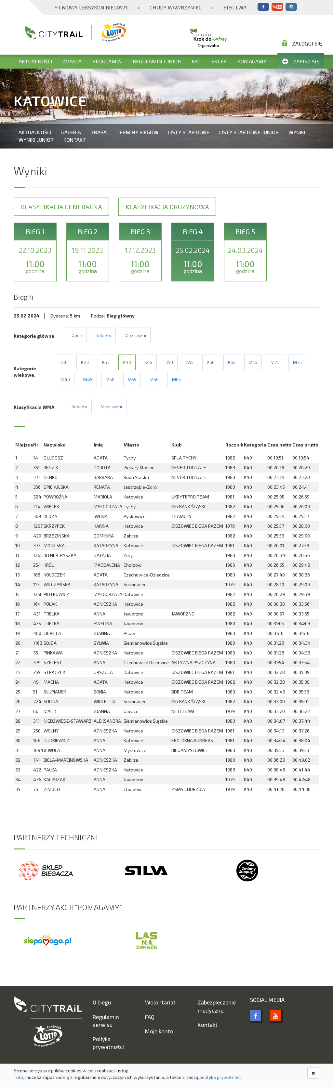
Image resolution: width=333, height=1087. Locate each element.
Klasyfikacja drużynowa (167, 207)
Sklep (219, 61)
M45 (87, 379)
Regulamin (107, 61)
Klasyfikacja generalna (61, 207)
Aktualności (35, 61)
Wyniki (296, 132)
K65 (231, 362)
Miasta (72, 61)
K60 (211, 362)
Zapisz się (300, 61)
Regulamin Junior (157, 61)
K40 (127, 362)
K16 (64, 362)
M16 (253, 362)
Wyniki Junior (36, 139)
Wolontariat (160, 1002)
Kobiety (103, 335)
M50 (110, 379)
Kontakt (74, 139)
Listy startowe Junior (249, 132)
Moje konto (159, 1031)
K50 (169, 362)
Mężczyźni (135, 335)
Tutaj (19, 1077)
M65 (176, 379)
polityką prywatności (221, 1077)
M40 (65, 379)
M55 (132, 379)
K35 (106, 362)
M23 (275, 362)
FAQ (196, 61)
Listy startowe (188, 132)
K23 (85, 362)
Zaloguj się (302, 43)
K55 (189, 362)
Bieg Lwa (234, 7)
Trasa (99, 132)
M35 (297, 362)
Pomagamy (251, 61)
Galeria (71, 132)
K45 (148, 362)
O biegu (102, 1002)
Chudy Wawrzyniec (176, 7)
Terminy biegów (137, 132)
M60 (154, 379)
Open (77, 335)
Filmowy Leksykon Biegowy (91, 7)
